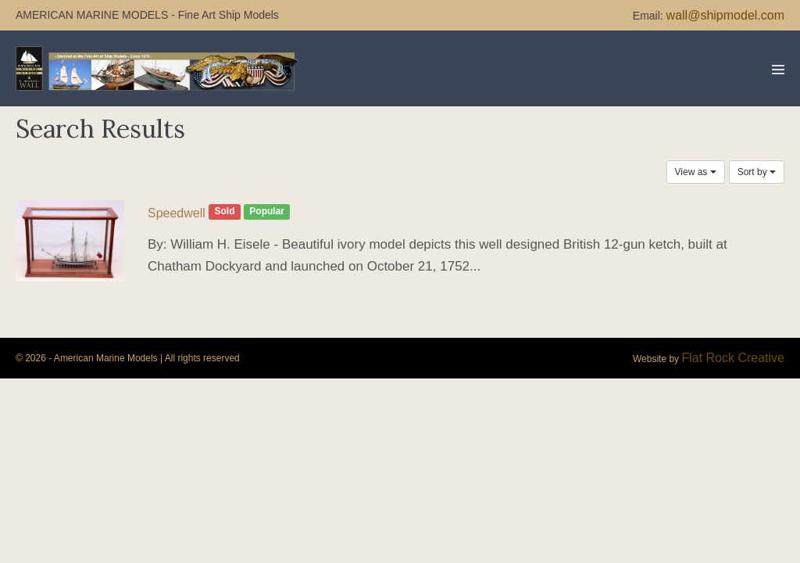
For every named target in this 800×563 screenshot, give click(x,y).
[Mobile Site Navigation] (778, 69)
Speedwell (176, 213)
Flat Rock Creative (732, 357)
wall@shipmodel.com (725, 15)
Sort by (757, 172)
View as (695, 172)
